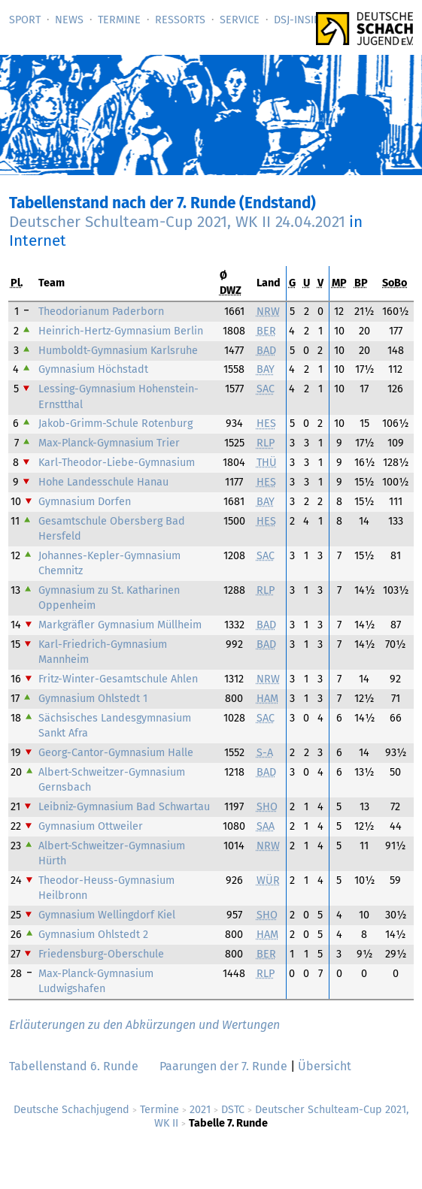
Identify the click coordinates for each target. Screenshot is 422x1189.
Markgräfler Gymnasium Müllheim (120, 625)
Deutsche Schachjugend (71, 1109)
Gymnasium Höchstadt (93, 369)
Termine (119, 20)
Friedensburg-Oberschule (101, 954)
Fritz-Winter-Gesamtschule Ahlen (118, 679)
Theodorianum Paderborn (101, 311)
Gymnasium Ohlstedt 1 (92, 698)
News (69, 20)
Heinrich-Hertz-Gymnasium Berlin (120, 331)
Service (240, 20)
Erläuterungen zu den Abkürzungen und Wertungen (144, 1025)
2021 (200, 1109)
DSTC (232, 1109)
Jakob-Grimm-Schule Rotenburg (115, 423)
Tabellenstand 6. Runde (73, 1066)
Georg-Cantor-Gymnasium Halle (115, 752)
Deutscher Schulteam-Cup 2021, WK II (177, 222)
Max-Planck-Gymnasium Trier (109, 443)
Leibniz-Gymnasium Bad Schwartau (124, 806)
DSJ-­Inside (300, 20)
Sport (25, 20)
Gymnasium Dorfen (84, 501)
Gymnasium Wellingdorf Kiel (106, 915)
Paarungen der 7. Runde (223, 1066)
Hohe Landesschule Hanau (103, 482)
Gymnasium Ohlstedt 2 (93, 934)
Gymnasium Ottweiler (90, 826)
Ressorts (180, 20)
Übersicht (324, 1066)
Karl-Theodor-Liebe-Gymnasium (116, 462)
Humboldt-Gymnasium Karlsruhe (118, 350)
